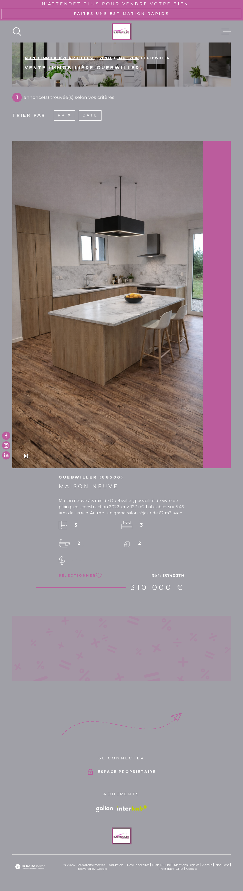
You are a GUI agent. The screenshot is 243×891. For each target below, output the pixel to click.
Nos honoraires (138, 865)
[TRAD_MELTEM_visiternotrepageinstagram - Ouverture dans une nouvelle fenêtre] (6, 445)
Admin (207, 865)
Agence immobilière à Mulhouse (60, 58)
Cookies (191, 868)
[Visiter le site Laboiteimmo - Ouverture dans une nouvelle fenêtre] (30, 866)
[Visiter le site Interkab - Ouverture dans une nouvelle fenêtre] (132, 808)
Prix (64, 115)
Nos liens (222, 865)
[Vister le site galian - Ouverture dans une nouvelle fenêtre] (104, 808)
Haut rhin (128, 58)
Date (90, 115)
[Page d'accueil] (121, 31)
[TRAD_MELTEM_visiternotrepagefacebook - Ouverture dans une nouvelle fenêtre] (6, 436)
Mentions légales (186, 865)
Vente (105, 58)
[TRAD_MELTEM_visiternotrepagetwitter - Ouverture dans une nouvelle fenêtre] (6, 455)
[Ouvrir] (17, 31)
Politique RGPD (171, 869)
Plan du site (161, 865)
